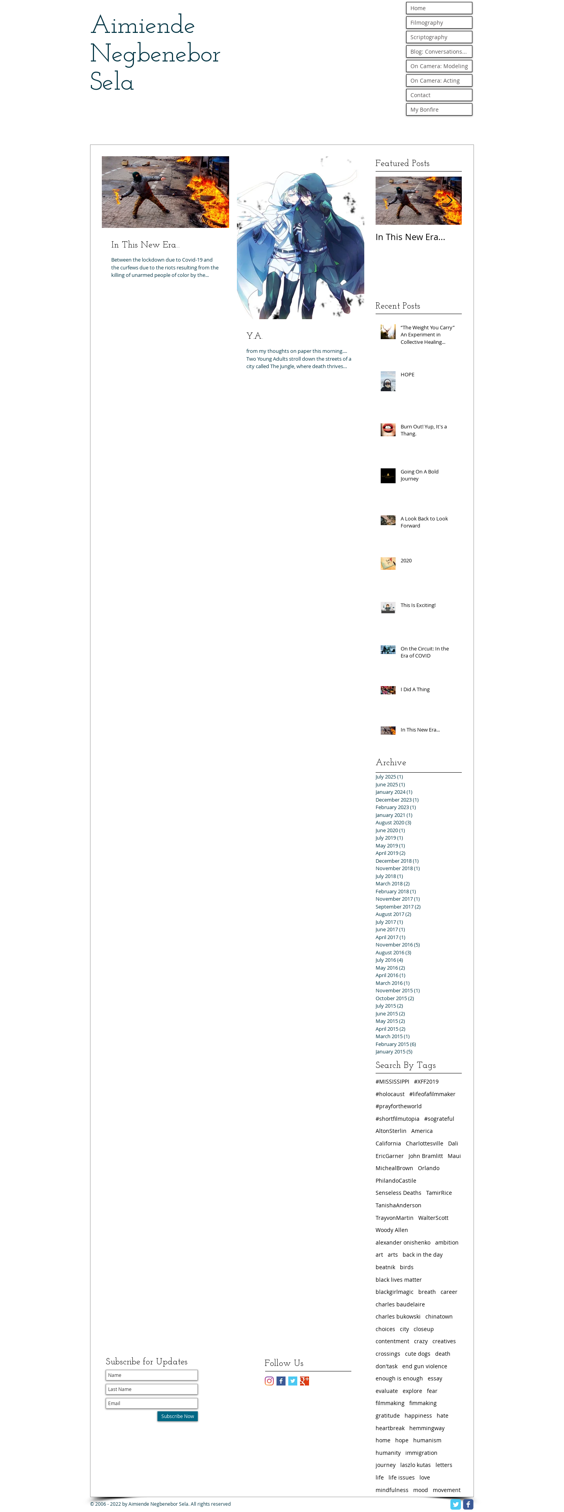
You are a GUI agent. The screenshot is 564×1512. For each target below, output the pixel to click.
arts (393, 1254)
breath (427, 1291)
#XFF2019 (426, 1081)
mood (420, 1490)
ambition (447, 1242)
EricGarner (390, 1156)
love (424, 1477)
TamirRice (439, 1192)
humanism (427, 1440)
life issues (402, 1477)
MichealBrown (394, 1168)
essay (435, 1378)
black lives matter (399, 1279)
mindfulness (392, 1490)
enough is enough (399, 1378)
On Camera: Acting (435, 80)
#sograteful (439, 1118)
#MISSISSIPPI (392, 1081)
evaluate (387, 1391)
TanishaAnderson (398, 1205)
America (422, 1130)
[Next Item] (449, 201)
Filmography (426, 22)
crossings (388, 1353)
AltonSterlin (391, 1130)
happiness (418, 1415)
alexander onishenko (403, 1242)
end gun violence (424, 1366)
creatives (444, 1341)
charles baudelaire (400, 1304)
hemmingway (427, 1428)
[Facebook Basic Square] (281, 1381)
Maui (454, 1156)
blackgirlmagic (395, 1291)
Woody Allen (392, 1230)
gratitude (388, 1415)
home (383, 1440)
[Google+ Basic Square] (304, 1381)
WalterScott (433, 1217)
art (379, 1254)
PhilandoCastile (396, 1180)
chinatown (439, 1316)
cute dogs (417, 1353)
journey (386, 1465)
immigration (421, 1452)
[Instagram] (269, 1381)
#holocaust (390, 1094)
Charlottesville (424, 1143)
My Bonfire (424, 109)
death (442, 1353)
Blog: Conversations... (438, 51)
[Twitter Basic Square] (292, 1381)
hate (442, 1415)
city (404, 1329)
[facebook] (468, 1504)
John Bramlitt (426, 1156)
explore (412, 1391)
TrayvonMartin (395, 1217)
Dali (453, 1143)
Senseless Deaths (398, 1192)
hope (402, 1440)
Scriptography (428, 37)
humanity (388, 1452)
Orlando (428, 1168)
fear (432, 1391)
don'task (387, 1366)
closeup (424, 1329)
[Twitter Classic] (455, 1504)
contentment (392, 1341)
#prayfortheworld (399, 1106)
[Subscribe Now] (177, 1416)
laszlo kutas (415, 1465)
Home (418, 8)
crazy (421, 1341)
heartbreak (390, 1428)
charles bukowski (398, 1316)
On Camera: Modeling (439, 66)
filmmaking (390, 1403)
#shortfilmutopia (397, 1118)
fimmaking (423, 1403)
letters (444, 1465)
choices (385, 1329)
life (380, 1477)
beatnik (385, 1267)
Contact (420, 95)
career (449, 1291)
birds (407, 1267)
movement (447, 1490)
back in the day (423, 1254)
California (388, 1143)
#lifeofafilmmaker (432, 1094)
